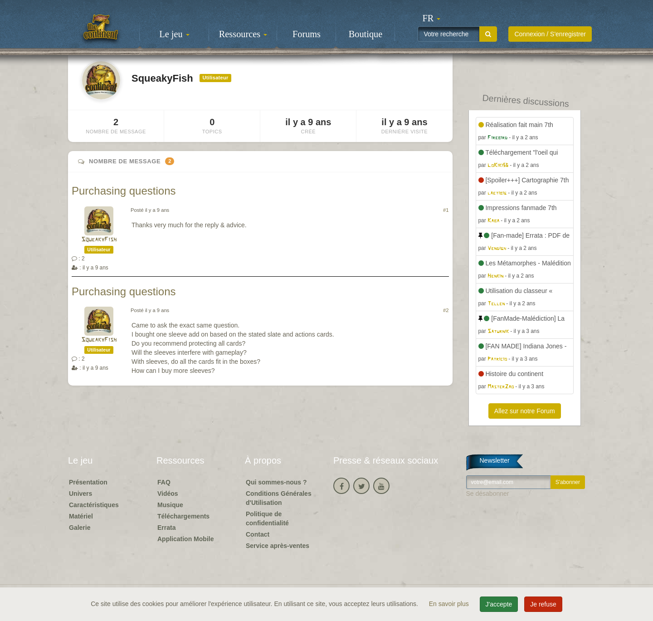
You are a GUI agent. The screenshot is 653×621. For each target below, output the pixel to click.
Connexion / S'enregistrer (550, 34)
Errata (166, 527)
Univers (80, 493)
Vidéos (167, 493)
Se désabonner (487, 493)
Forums (306, 34)
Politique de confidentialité (267, 518)
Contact (257, 534)
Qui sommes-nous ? (276, 482)
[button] (431, 18)
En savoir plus (450, 603)
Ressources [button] (243, 34)
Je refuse (543, 604)
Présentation (88, 482)
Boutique (365, 34)
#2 (445, 310)
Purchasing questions (123, 191)
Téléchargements (183, 516)
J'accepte (499, 604)
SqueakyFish (99, 239)
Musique (170, 505)
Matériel (81, 516)
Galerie (79, 527)
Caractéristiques (94, 505)
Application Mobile (185, 539)
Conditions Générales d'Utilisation (279, 498)
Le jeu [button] (174, 34)
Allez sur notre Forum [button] (524, 411)
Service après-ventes (277, 545)
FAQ (164, 482)
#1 (445, 210)
